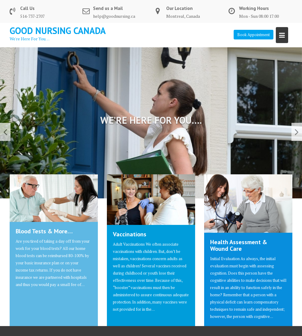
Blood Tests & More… (44, 231)
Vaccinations (129, 234)
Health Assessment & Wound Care (238, 245)
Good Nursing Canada (58, 30)
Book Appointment (253, 34)
